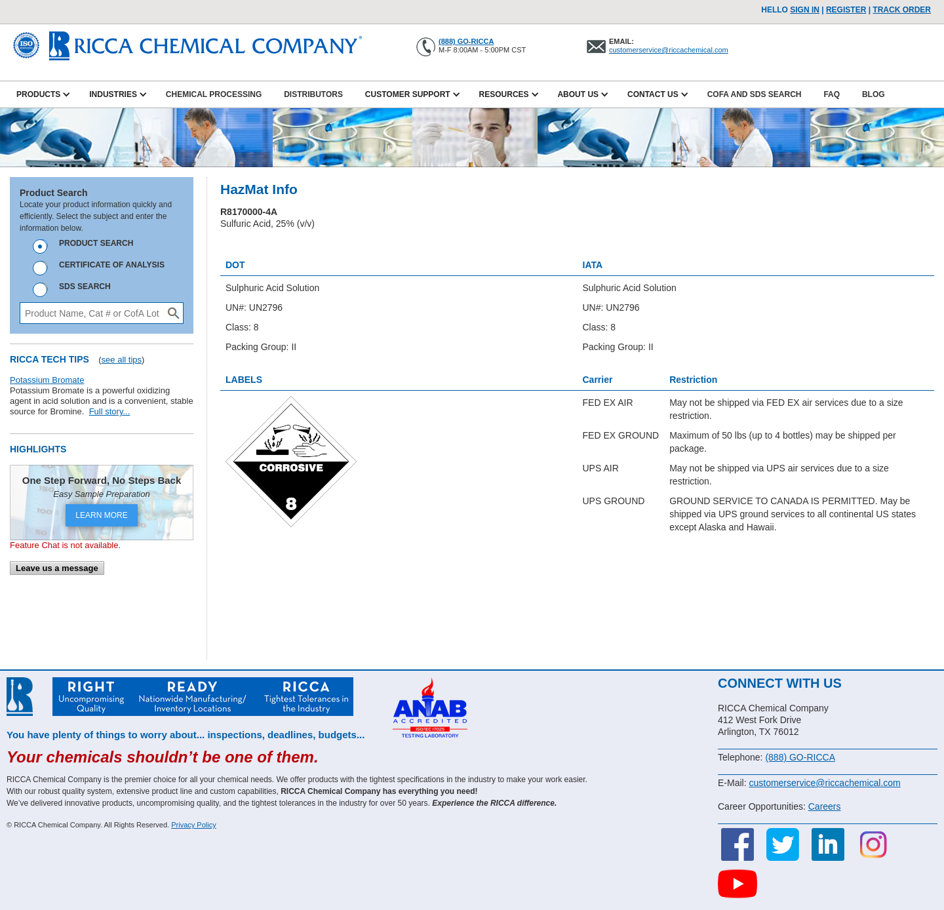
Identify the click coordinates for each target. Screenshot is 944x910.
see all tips (122, 360)
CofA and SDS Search (754, 94)
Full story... (109, 411)
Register (846, 9)
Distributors (313, 94)
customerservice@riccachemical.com (668, 50)
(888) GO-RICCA (466, 41)
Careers (824, 806)
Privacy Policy (193, 825)
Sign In (804, 9)
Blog (873, 94)
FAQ (831, 94)
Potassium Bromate (47, 380)
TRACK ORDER (902, 9)
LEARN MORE (101, 515)
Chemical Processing (214, 94)
